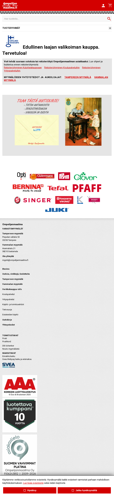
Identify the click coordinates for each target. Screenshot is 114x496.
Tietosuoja (7, 309)
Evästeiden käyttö (10, 314)
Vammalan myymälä (12, 284)
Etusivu (5, 269)
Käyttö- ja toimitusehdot (13, 304)
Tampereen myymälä (12, 279)
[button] (103, 6)
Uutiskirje (7, 320)
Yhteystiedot (8, 325)
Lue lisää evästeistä (33, 483)
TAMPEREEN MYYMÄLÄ (77, 77)
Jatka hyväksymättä (84, 490)
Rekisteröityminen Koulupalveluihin (62, 67)
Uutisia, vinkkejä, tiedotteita (16, 274)
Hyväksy (29, 490)
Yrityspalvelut (8, 299)
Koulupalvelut (8, 294)
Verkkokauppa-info (12, 289)
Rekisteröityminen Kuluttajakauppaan (23, 67)
